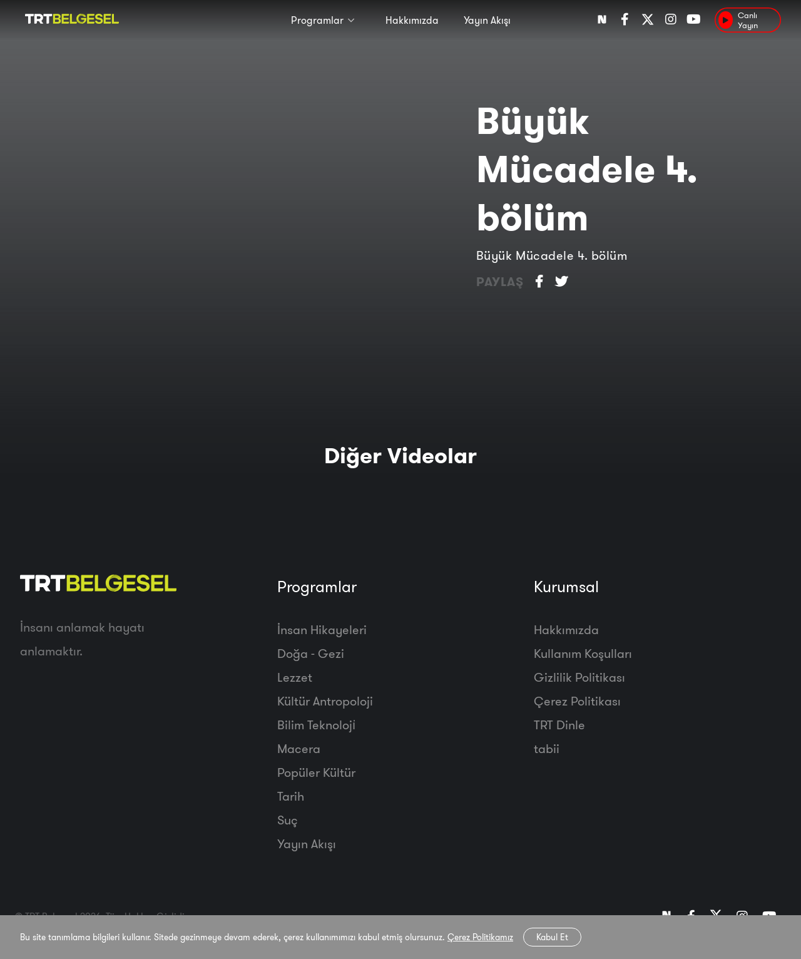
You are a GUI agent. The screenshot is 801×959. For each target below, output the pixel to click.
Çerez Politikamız (480, 937)
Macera (298, 748)
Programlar (317, 20)
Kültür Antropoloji (325, 701)
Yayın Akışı (487, 20)
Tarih (290, 796)
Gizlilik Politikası (579, 677)
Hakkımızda (412, 20)
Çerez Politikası (577, 701)
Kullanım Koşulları (583, 653)
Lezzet (294, 677)
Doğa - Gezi (310, 653)
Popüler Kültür (316, 772)
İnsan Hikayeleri (322, 629)
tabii (546, 748)
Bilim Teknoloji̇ (316, 724)
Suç (287, 820)
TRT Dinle (559, 724)
